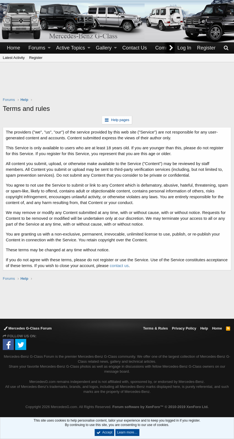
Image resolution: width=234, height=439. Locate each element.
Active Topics (70, 48)
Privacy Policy (184, 328)
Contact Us (134, 48)
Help (204, 328)
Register (35, 58)
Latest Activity (14, 58)
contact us (119, 265)
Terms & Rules (155, 328)
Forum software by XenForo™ (160, 407)
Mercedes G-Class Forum (28, 328)
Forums (36, 48)
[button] (49, 48)
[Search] (226, 48)
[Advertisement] (117, 83)
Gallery (103, 48)
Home (13, 48)
